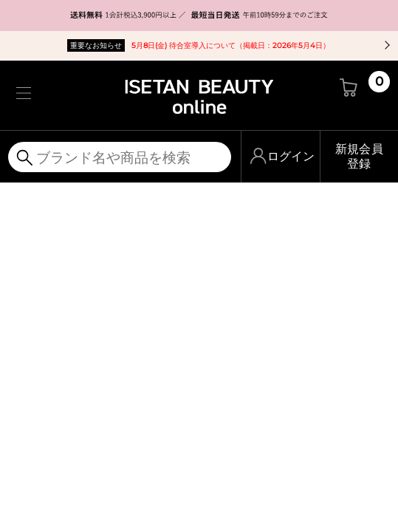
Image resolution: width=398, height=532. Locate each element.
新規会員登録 (359, 156)
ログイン (291, 156)
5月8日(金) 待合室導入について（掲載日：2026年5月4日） (198, 45)
